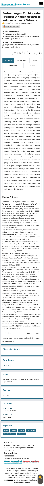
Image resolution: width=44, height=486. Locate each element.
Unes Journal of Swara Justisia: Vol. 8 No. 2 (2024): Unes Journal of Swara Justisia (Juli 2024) (21, 237)
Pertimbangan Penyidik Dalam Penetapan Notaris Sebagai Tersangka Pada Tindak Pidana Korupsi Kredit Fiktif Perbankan (21, 258)
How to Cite (21, 60)
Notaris (6, 430)
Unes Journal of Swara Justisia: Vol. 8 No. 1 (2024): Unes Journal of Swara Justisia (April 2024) (21, 248)
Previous (8, 333)
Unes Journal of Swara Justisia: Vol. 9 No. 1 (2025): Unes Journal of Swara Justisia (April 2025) (20, 225)
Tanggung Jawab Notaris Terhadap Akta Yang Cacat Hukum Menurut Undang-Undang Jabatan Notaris (20, 244)
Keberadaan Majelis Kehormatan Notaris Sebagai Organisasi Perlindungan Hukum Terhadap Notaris (20, 232)
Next (37, 333)
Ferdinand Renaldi (10, 32)
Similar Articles (9, 197)
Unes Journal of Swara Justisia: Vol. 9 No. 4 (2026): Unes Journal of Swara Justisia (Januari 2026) (21, 326)
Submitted (7, 408)
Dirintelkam (21, 434)
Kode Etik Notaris (9, 434)
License (32, 65)
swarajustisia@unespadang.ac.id (16, 458)
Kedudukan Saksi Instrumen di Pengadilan (23, 270)
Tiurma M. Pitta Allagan (12, 42)
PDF (7, 365)
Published (7, 415)
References (13, 65)
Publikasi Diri (31, 430)
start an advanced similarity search (26, 338)
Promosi (21, 430)
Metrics (35, 60)
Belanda (13, 430)
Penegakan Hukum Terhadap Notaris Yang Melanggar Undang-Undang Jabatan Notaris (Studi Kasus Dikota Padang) (21, 220)
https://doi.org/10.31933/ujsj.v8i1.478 (17, 23)
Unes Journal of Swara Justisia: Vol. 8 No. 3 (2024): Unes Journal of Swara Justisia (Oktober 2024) (21, 262)
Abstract (8, 60)
